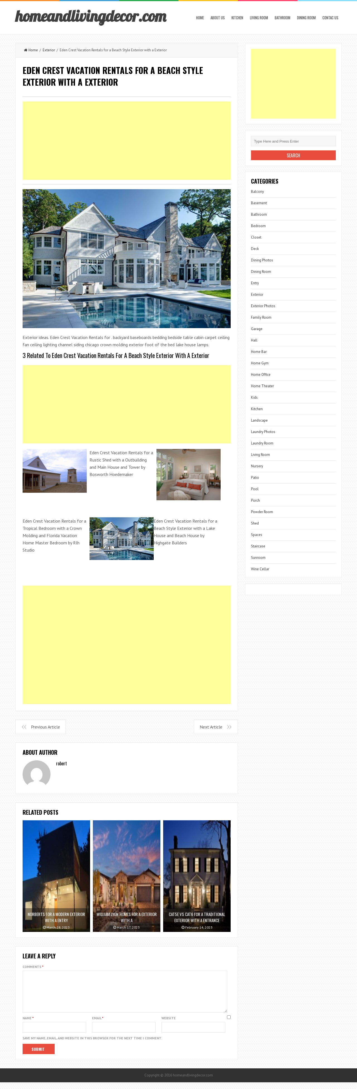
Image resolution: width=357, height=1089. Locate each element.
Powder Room (262, 511)
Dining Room (306, 17)
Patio (255, 477)
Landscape (259, 420)
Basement (259, 203)
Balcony (257, 191)
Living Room (259, 17)
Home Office (261, 374)
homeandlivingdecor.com (90, 16)
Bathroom (282, 17)
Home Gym (260, 363)
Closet (256, 237)
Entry (255, 283)
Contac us (330, 17)
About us (218, 17)
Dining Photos (262, 260)
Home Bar (259, 351)
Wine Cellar (260, 569)
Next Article (211, 727)
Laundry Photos (263, 431)
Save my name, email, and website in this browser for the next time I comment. (92, 1045)
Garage (256, 328)
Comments (33, 967)
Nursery (257, 466)
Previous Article (45, 727)
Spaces (256, 534)
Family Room (261, 317)
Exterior (49, 50)
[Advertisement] (127, 141)
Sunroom (258, 557)
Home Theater (262, 386)
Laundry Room (262, 443)
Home (200, 17)
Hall (254, 340)
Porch (255, 500)
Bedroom (258, 225)
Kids (254, 397)
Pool (255, 489)
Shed (255, 523)
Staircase (258, 546)
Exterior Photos (263, 306)
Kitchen (237, 17)
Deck (255, 248)
